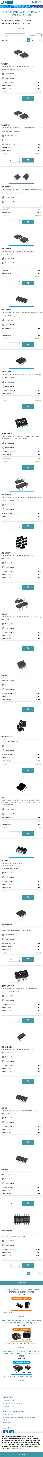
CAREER (7, 1428)
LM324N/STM (6, 494)
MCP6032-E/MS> (7, 736)
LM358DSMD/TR (7, 924)
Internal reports (8, 1423)
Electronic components (13, 21)
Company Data (8, 1414)
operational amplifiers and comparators (15, 23)
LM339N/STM (6, 553)
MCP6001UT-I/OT (7, 986)
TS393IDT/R (5, 125)
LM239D (4, 1108)
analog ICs (28, 21)
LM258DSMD (6, 187)
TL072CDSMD (6, 371)
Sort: (2, 35)
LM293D (4, 675)
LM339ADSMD (6, 1047)
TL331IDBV (5, 860)
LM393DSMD (6, 249)
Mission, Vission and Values (12, 1403)
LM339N (4, 614)
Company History (9, 1400)
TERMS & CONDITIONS (13, 1411)
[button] (22, 74)
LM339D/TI (5, 1169)
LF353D (4, 797)
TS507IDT (4, 64)
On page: (32, 35)
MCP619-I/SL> (6, 433)
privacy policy (18, 1449)
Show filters (22, 28)
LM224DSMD (6, 310)
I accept (21, 1454)
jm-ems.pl (6, 1406)
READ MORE (21, 1316)
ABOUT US (8, 1397)
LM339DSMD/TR (7, 1230)
